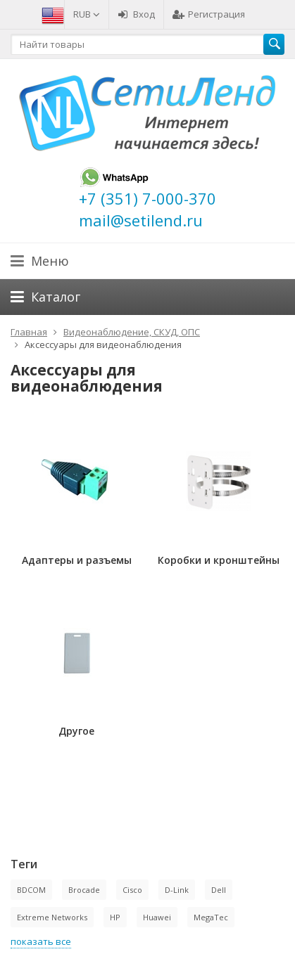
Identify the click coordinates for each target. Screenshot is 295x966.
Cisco (132, 889)
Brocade (84, 889)
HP (115, 917)
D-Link (177, 889)
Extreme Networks (52, 917)
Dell (218, 889)
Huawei (157, 917)
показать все (41, 941)
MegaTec (211, 917)
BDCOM (31, 889)
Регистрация (208, 14)
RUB (86, 14)
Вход (136, 14)
